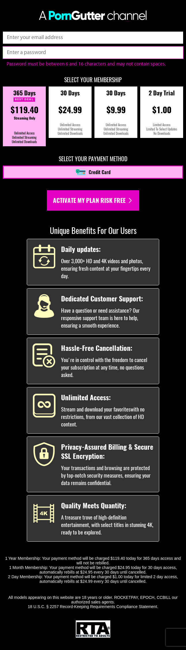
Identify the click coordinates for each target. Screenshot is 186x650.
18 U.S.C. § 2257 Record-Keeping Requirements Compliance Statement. (93, 606)
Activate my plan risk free (93, 200)
